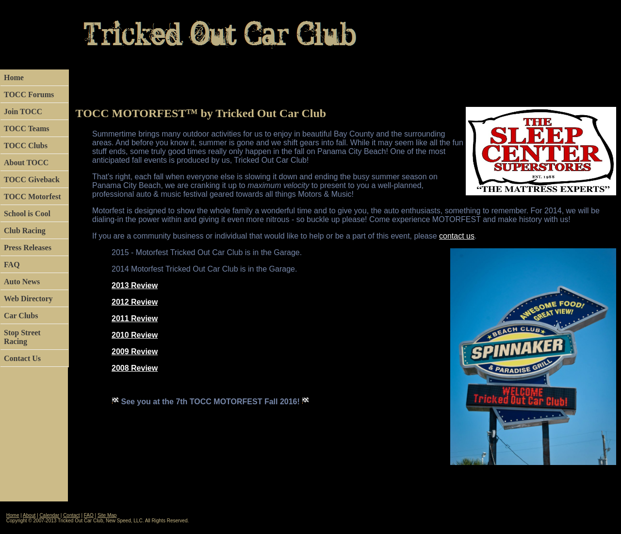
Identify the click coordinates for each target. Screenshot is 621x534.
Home (14, 77)
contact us (456, 236)
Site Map (107, 515)
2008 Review (135, 368)
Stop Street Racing (22, 336)
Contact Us (22, 358)
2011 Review (135, 318)
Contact (71, 515)
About (29, 515)
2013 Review (135, 285)
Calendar (49, 515)
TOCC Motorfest (32, 196)
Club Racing (25, 230)
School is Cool (27, 213)
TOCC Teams (26, 128)
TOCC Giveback (32, 179)
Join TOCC (23, 111)
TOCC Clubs (26, 145)
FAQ (12, 264)
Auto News (22, 281)
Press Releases (27, 247)
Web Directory (28, 298)
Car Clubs (21, 315)
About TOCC (26, 162)
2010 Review (135, 335)
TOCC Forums (29, 94)
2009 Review (135, 351)
